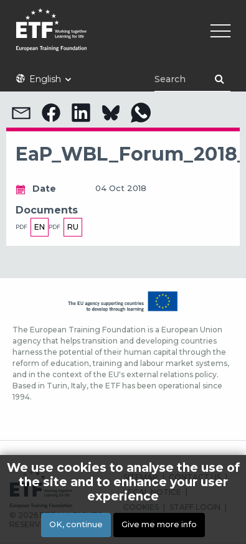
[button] (21, 112)
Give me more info (159, 526)
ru (72, 227)
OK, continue (76, 526)
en (39, 227)
